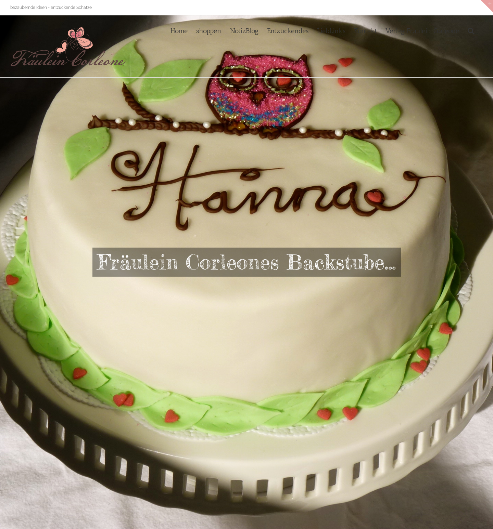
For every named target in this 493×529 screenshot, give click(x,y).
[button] (471, 30)
